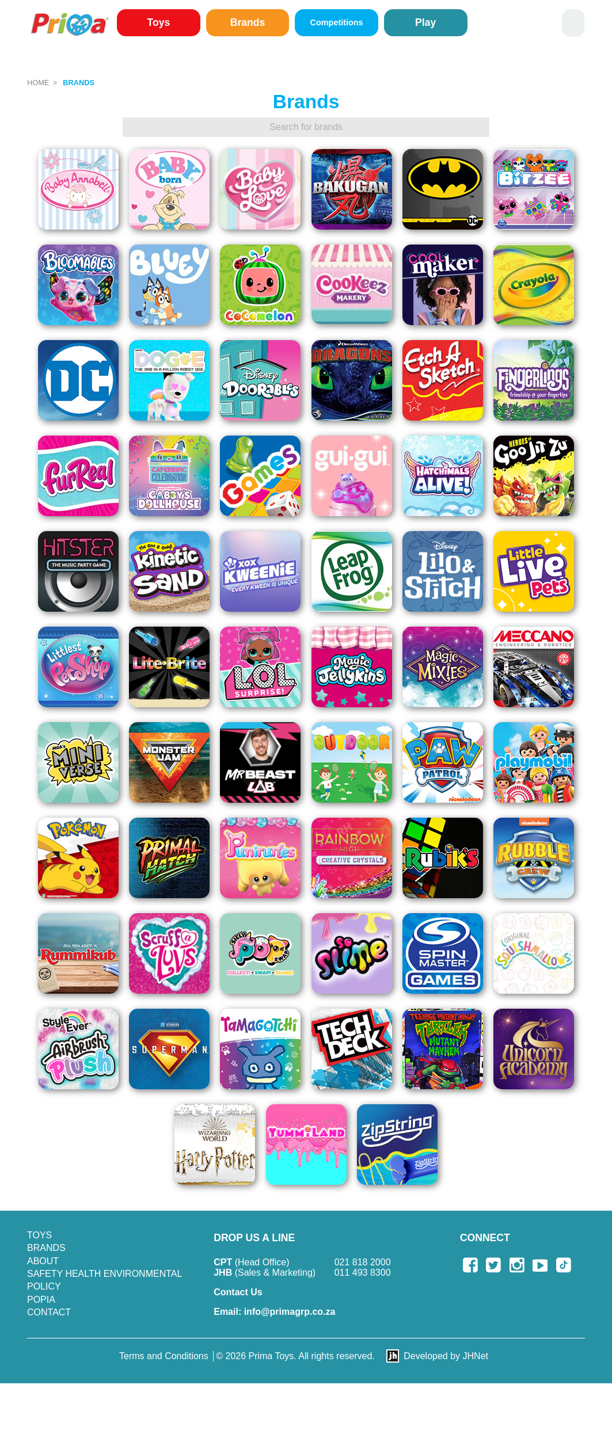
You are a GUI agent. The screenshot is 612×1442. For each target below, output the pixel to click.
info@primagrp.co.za (274, 1312)
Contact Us (238, 1292)
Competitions (336, 22)
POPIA (41, 1299)
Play (425, 22)
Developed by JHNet (446, 1356)
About (43, 1261)
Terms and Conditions (163, 1356)
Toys (158, 22)
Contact (49, 1312)
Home (38, 82)
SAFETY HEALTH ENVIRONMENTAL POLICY (104, 1280)
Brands (247, 22)
